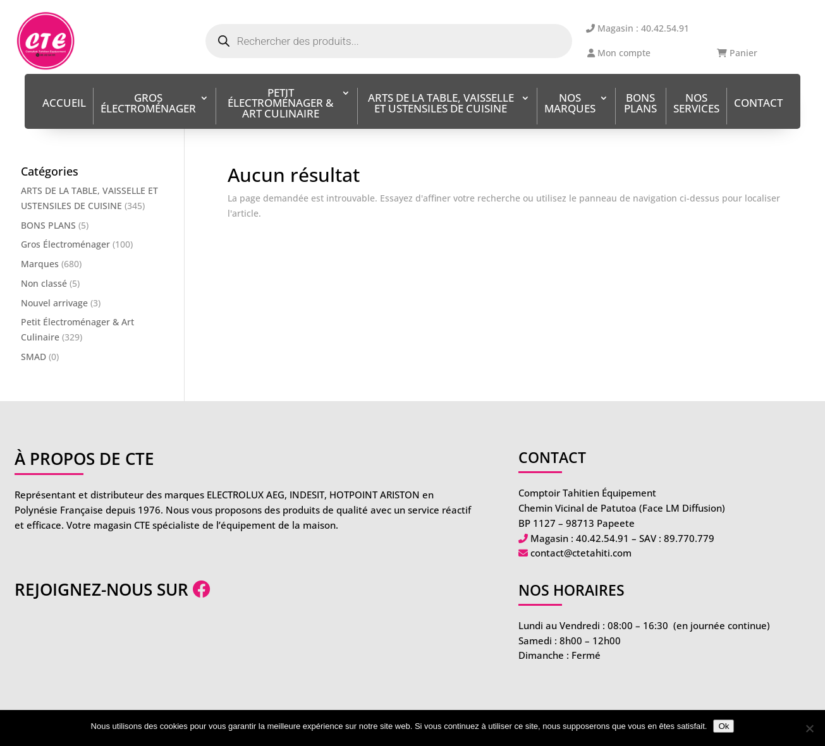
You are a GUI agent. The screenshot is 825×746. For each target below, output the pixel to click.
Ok (723, 726)
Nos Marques (570, 104)
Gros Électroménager (148, 104)
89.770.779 (689, 538)
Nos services (696, 104)
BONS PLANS (640, 104)
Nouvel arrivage (54, 303)
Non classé (44, 283)
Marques (40, 264)
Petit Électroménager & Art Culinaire (280, 104)
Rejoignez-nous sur (113, 589)
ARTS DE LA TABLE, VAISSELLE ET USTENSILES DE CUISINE (441, 104)
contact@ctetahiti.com (581, 552)
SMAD (33, 357)
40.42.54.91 (602, 538)
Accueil (64, 104)
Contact (758, 104)
